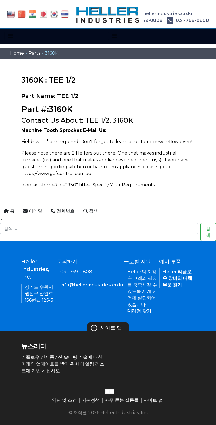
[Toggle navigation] (10, 36)
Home (17, 53)
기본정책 (91, 400)
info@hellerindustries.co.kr (156, 13)
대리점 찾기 (139, 311)
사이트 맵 (106, 328)
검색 (208, 232)
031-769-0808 (188, 20)
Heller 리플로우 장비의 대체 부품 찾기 (177, 278)
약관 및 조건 (64, 400)
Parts (34, 53)
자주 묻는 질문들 (122, 400)
